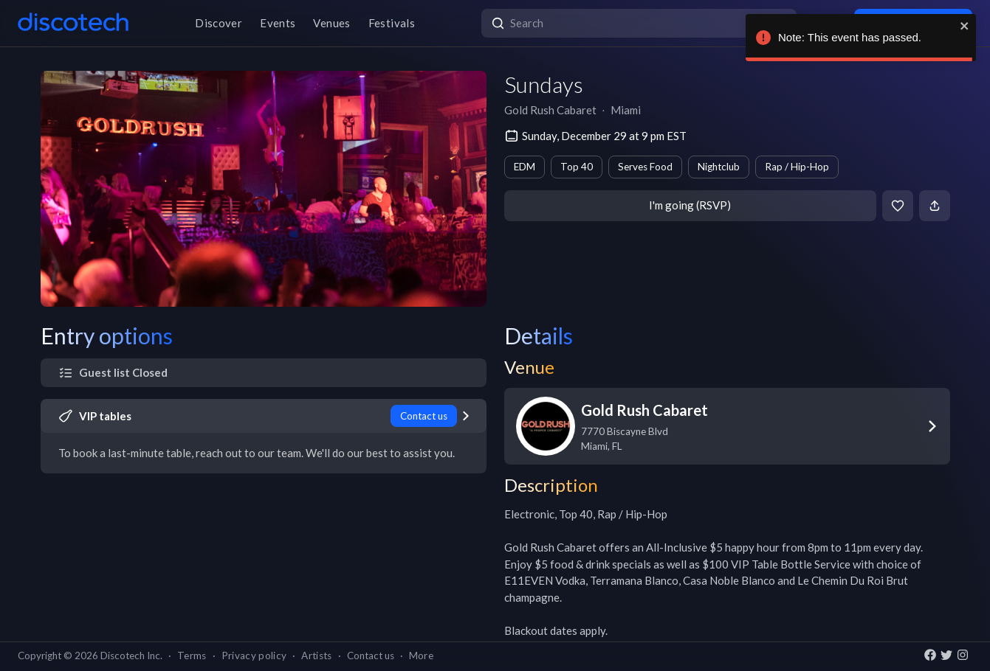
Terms (192, 655)
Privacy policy (254, 655)
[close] (965, 26)
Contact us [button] (370, 655)
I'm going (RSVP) (690, 205)
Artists (316, 655)
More (421, 655)
